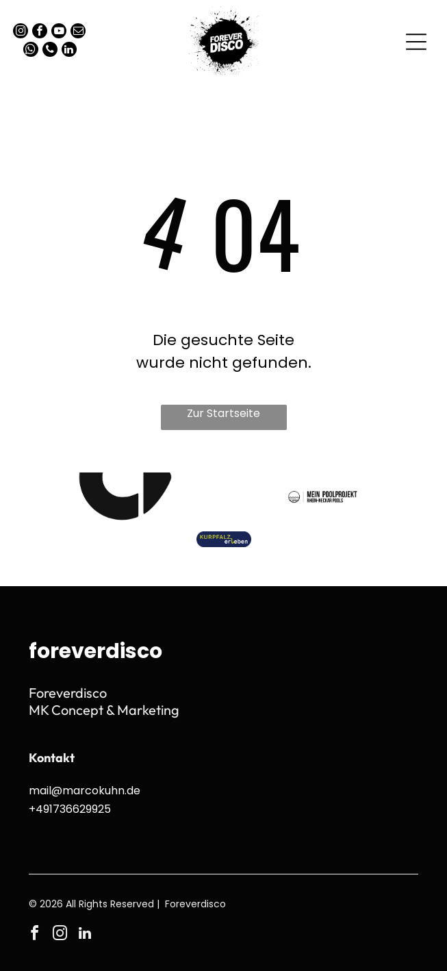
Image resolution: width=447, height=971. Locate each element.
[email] (78, 32)
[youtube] (58, 32)
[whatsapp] (30, 51)
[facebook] (39, 32)
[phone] (50, 51)
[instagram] (20, 32)
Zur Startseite (223, 413)
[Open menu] (416, 41)
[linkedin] (69, 51)
